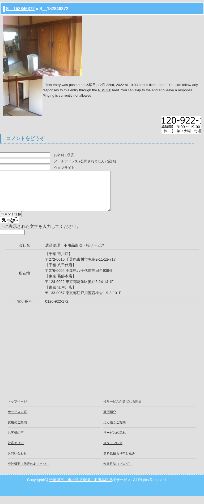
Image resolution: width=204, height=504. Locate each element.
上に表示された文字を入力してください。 (40, 234)
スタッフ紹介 (112, 451)
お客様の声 (16, 440)
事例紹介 (109, 420)
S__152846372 (20, 8)
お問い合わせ (17, 461)
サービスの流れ (114, 440)
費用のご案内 (17, 430)
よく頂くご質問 (114, 430)
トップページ (17, 409)
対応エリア (16, 451)
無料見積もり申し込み (119, 461)
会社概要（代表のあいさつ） (28, 472)
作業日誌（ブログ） (117, 472)
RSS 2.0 (104, 90)
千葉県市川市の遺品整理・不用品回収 (80, 488)
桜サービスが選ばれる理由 (122, 409)
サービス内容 (17, 420)
